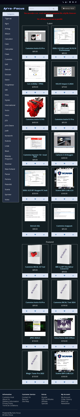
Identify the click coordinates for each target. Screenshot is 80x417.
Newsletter (65, 403)
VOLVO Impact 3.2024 (64, 84)
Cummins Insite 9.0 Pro (35, 302)
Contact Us (26, 397)
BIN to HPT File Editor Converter (64, 268)
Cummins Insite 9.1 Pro (64, 119)
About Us (6, 399)
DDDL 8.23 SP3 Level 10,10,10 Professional (64, 49)
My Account (65, 397)
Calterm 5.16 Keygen (64, 155)
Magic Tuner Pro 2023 (35, 373)
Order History (66, 399)
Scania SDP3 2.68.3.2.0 (64, 190)
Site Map (25, 401)
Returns (25, 399)
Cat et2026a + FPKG (35, 84)
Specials (45, 403)
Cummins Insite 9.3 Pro (35, 48)
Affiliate (45, 401)
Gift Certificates (48, 399)
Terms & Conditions (10, 405)
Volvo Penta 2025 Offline (64, 338)
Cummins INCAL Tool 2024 (64, 302)
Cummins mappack (64, 226)
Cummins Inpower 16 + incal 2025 (35, 156)
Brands (44, 397)
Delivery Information (10, 401)
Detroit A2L (35, 226)
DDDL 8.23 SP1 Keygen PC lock (35, 190)
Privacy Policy (7, 403)
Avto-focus (16, 413)
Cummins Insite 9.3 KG (35, 119)
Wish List (64, 401)
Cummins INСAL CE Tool (35, 267)
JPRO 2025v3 (35, 338)
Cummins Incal (8, 397)
